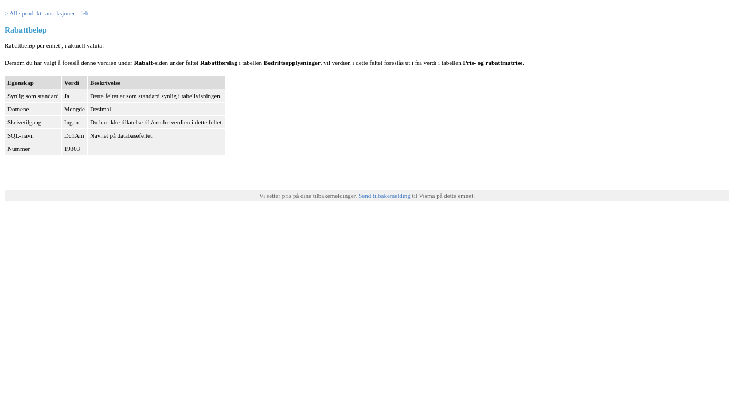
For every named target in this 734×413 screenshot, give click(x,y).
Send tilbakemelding (385, 195)
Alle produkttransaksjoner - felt (48, 13)
